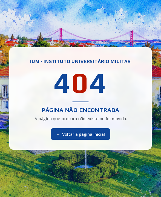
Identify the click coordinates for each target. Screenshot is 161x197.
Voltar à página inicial (80, 134)
